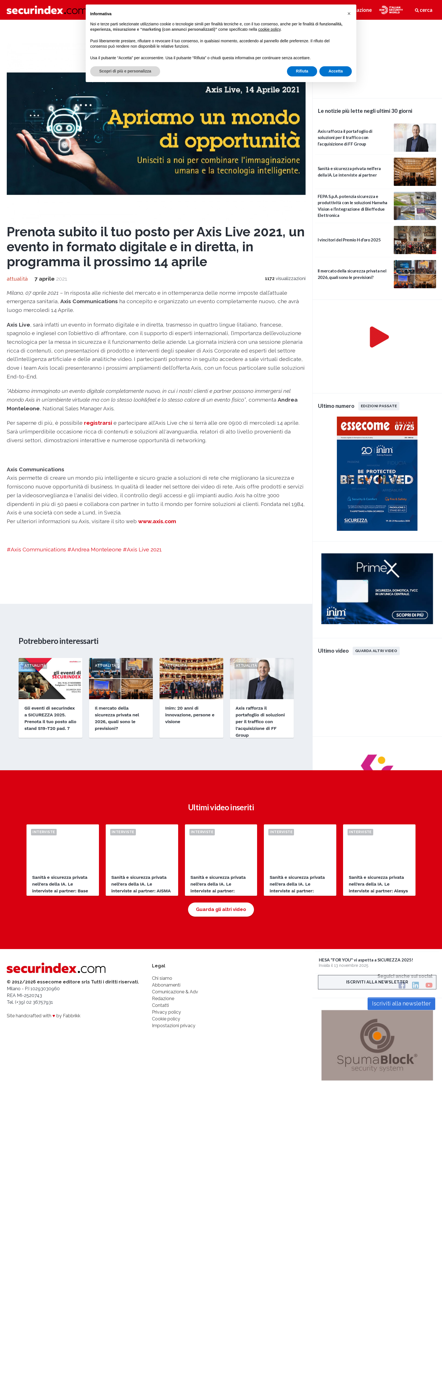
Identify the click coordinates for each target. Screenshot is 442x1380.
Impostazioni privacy (173, 1025)
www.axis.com (157, 521)
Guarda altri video (376, 650)
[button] (348, 13)
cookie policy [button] (269, 29)
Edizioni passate (379, 406)
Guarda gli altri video (221, 909)
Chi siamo (162, 978)
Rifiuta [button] (302, 71)
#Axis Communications (36, 549)
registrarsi (98, 423)
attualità (17, 279)
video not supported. (377, 58)
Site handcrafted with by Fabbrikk (43, 1015)
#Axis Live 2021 (142, 549)
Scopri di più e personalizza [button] (125, 71)
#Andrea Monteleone (94, 549)
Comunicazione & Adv (175, 991)
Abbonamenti (166, 985)
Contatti (160, 1005)
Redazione (163, 998)
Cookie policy (166, 1019)
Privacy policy (166, 1012)
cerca (423, 10)
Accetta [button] (335, 71)
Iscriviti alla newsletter (377, 982)
